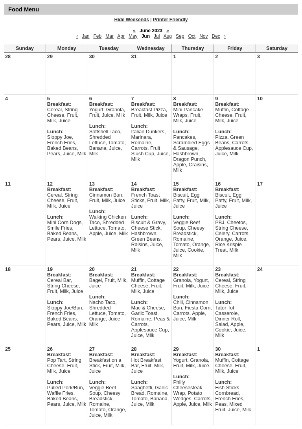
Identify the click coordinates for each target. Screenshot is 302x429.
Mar (109, 36)
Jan (85, 36)
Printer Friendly (170, 19)
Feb (98, 36)
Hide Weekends (131, 19)
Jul (157, 36)
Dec (216, 36)
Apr (121, 36)
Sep (180, 36)
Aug (168, 36)
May (133, 36)
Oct (191, 36)
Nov (203, 36)
